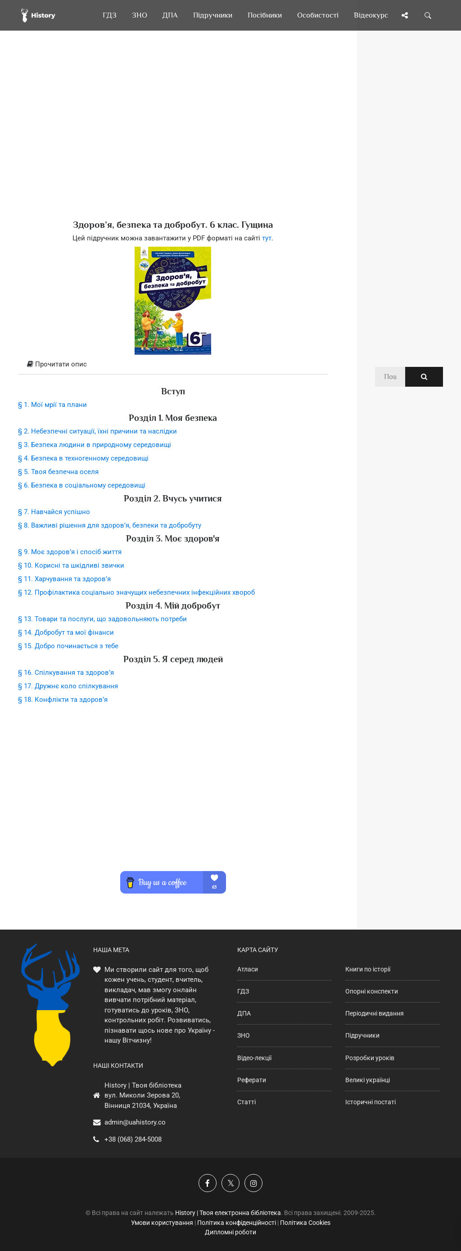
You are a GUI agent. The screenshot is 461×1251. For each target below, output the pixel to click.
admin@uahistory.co (135, 1122)
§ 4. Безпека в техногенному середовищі (83, 458)
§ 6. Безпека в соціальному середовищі (81, 485)
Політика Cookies (305, 1222)
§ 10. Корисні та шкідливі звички (71, 565)
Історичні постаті (370, 1102)
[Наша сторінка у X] (230, 1183)
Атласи (247, 969)
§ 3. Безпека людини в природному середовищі (94, 445)
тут (266, 238)
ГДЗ (243, 991)
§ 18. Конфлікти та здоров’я (63, 700)
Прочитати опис (57, 364)
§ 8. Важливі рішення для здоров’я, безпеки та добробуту (109, 525)
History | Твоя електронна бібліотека (228, 1212)
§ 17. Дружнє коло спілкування (68, 686)
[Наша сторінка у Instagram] (253, 1183)
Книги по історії (367, 969)
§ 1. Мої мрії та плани (52, 405)
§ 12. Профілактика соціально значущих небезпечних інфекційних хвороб (136, 592)
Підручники (362, 1035)
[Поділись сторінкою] (405, 15)
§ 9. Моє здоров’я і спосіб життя (70, 552)
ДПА (244, 1013)
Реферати (251, 1080)
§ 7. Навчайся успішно (54, 512)
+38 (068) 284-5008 (133, 1139)
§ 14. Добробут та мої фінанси (66, 632)
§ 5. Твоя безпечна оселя (58, 472)
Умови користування (162, 1222)
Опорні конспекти (371, 991)
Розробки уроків (369, 1057)
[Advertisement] (173, 140)
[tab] (173, 365)
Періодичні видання (374, 1013)
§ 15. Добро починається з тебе (68, 646)
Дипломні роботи (230, 1232)
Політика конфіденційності (236, 1222)
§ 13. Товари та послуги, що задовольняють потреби (102, 619)
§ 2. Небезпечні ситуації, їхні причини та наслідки (97, 431)
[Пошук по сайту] (428, 15)
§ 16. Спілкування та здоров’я (66, 672)
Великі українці (367, 1080)
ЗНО (243, 1035)
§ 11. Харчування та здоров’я (64, 579)
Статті (246, 1102)
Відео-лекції (254, 1057)
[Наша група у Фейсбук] (208, 1183)
